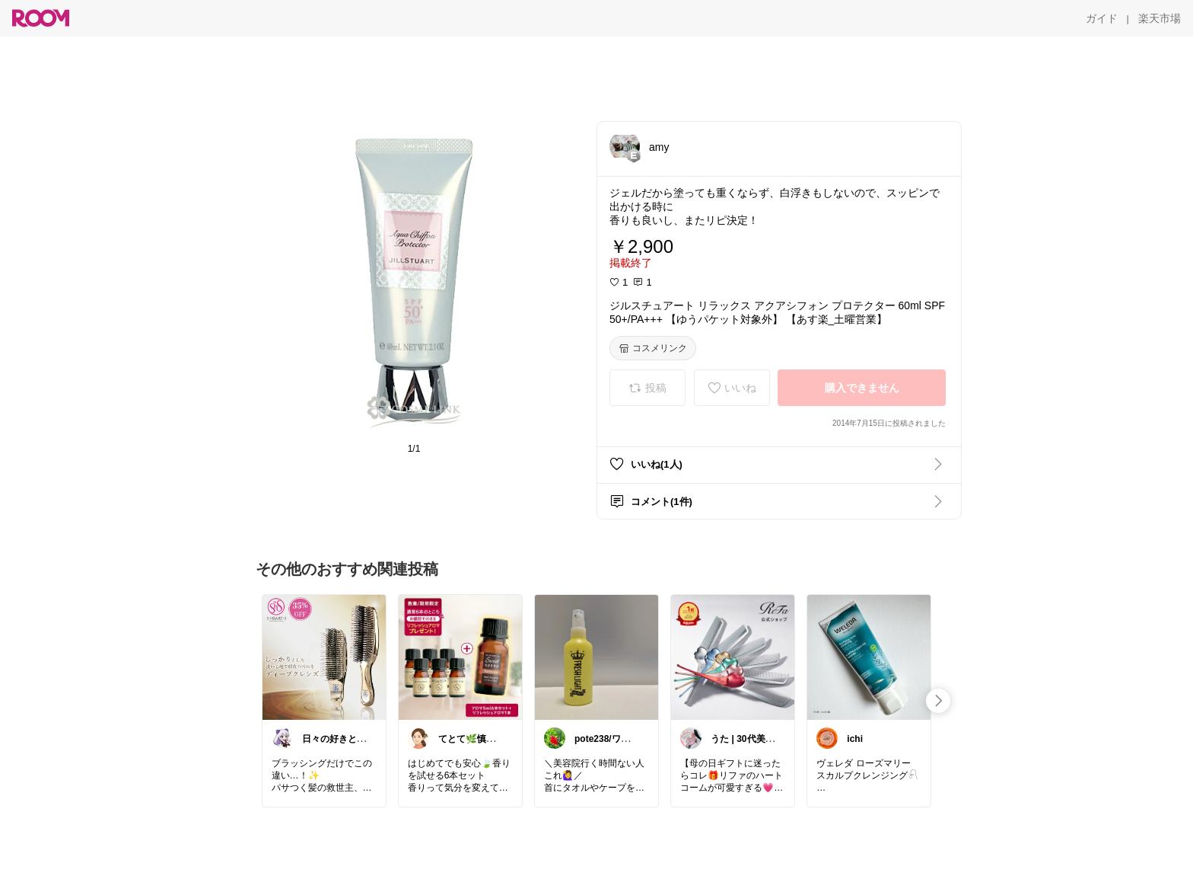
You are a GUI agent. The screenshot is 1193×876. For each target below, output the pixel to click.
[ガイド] (1102, 18)
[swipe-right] (938, 701)
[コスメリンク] (652, 348)
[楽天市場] (1159, 18)
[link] (324, 656)
